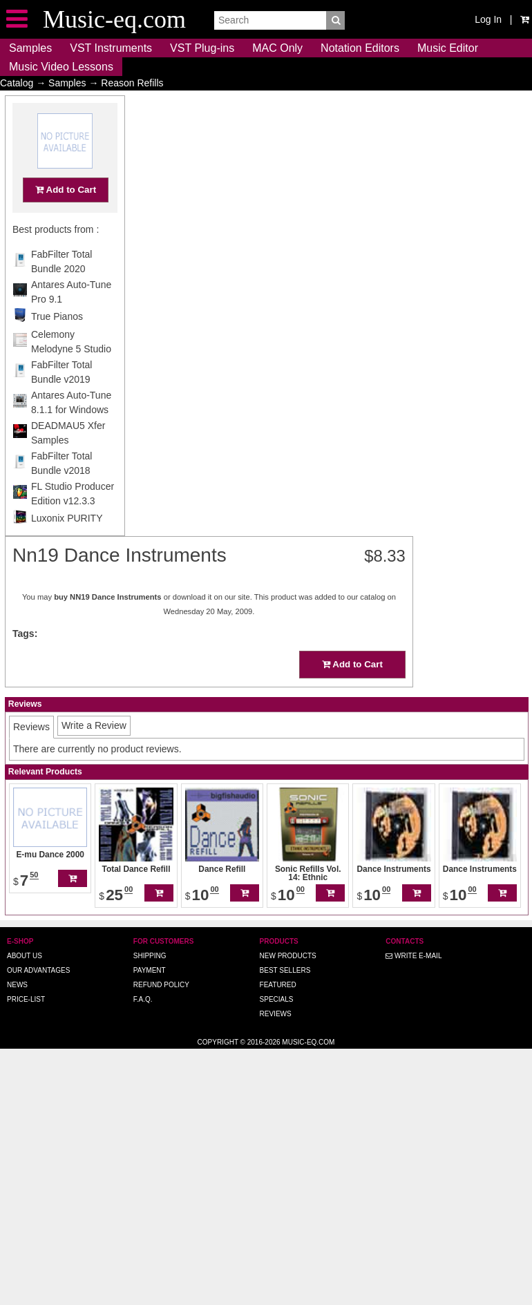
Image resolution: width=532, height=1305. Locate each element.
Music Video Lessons (61, 67)
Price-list (26, 999)
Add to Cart (65, 216)
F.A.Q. (143, 999)
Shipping (150, 956)
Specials (277, 999)
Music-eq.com (308, 1042)
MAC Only (277, 48)
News (17, 985)
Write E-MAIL (413, 956)
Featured (278, 985)
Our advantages (38, 970)
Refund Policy (161, 985)
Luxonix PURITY (66, 545)
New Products (288, 956)
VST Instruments (111, 48)
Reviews (276, 1014)
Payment (149, 970)
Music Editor (447, 48)
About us (24, 956)
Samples (30, 48)
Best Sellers (285, 970)
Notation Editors (360, 48)
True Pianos (57, 343)
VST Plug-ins (202, 48)
